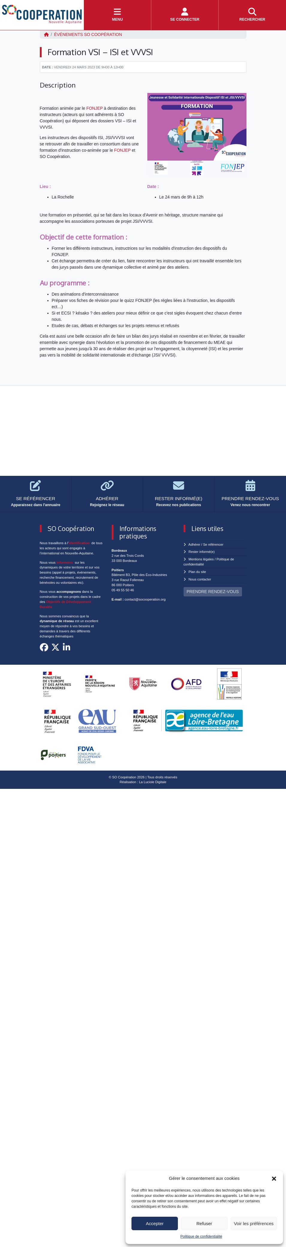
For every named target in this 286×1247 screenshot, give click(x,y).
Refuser (204, 1223)
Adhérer (194, 544)
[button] (274, 1178)
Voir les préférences (254, 1223)
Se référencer (213, 544)
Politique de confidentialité (201, 1236)
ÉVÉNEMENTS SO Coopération (88, 34)
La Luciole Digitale (152, 782)
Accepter (155, 1223)
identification (79, 543)
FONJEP (94, 108)
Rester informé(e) (202, 551)
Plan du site (197, 572)
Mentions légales (201, 559)
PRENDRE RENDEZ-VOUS (213, 591)
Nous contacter (200, 579)
